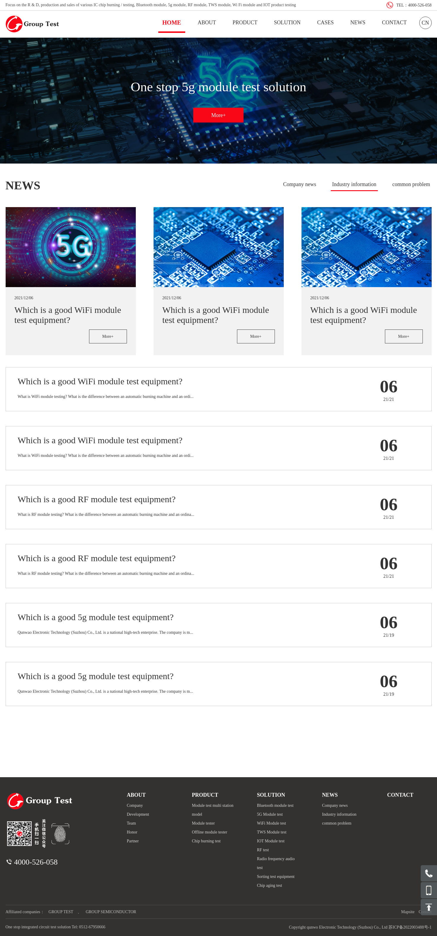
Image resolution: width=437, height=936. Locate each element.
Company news (299, 184)
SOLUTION (287, 22)
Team (131, 823)
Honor (132, 832)
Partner (133, 841)
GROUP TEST (61, 912)
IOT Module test (271, 841)
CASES (325, 22)
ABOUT (207, 22)
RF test (263, 850)
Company (135, 805)
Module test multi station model (212, 810)
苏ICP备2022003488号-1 (409, 927)
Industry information (354, 184)
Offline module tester (210, 832)
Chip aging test (269, 885)
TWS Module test (272, 832)
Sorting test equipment (276, 876)
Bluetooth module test (275, 805)
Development (138, 814)
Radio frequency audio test (276, 863)
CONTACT (394, 22)
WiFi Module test (271, 823)
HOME (171, 22)
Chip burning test (206, 841)
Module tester (203, 823)
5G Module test (270, 814)
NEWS (357, 22)
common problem (411, 184)
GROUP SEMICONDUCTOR (111, 912)
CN (425, 23)
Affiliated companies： (25, 912)
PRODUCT (245, 22)
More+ (218, 115)
